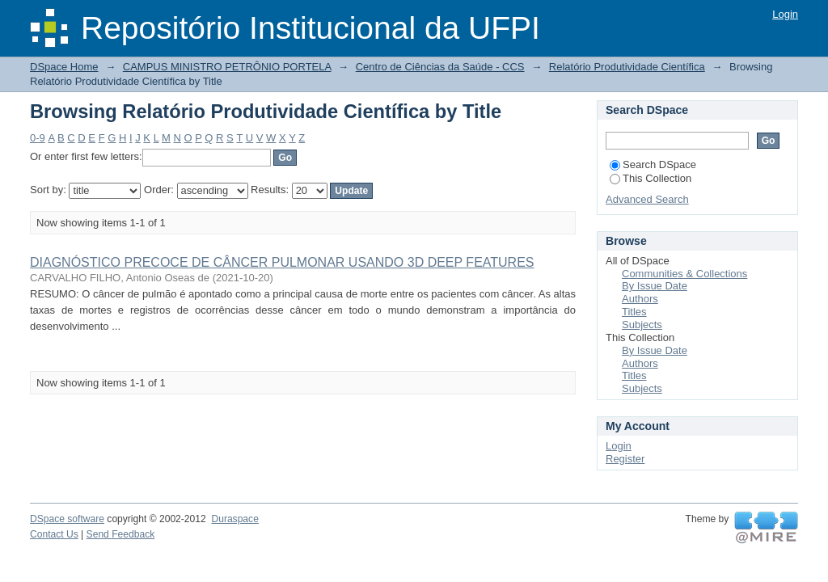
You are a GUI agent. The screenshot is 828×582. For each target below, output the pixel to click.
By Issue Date (654, 286)
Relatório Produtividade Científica (627, 67)
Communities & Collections (684, 274)
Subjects (642, 324)
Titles (634, 312)
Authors (640, 299)
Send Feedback (121, 534)
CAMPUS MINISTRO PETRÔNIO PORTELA (227, 67)
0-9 (37, 138)
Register (625, 459)
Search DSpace (653, 164)
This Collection (650, 178)
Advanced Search (647, 199)
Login (785, 14)
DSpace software (67, 519)
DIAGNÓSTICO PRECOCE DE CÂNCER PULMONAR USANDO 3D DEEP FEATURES (282, 262)
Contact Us (54, 534)
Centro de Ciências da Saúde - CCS (440, 67)
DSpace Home (64, 67)
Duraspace (234, 519)
